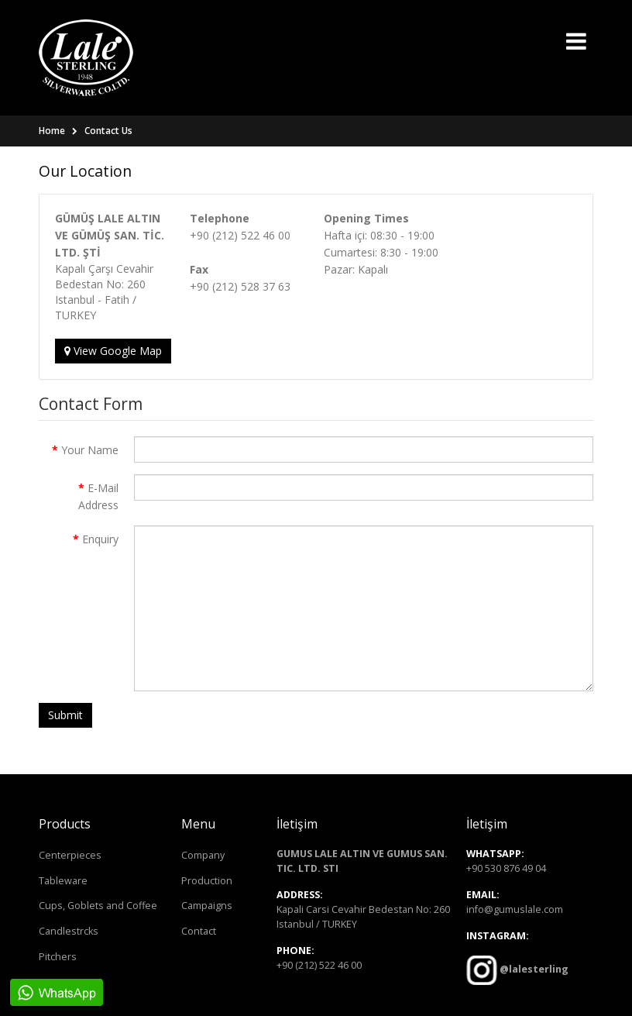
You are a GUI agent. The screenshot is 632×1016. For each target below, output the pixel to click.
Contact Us (108, 130)
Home (52, 130)
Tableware (63, 880)
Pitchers (58, 956)
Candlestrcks (68, 931)
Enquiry (100, 539)
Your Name (89, 450)
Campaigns (206, 905)
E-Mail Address (98, 496)
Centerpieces (70, 855)
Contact (198, 931)
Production (206, 880)
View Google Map (113, 350)
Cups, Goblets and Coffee (98, 905)
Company (203, 855)
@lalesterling (532, 969)
